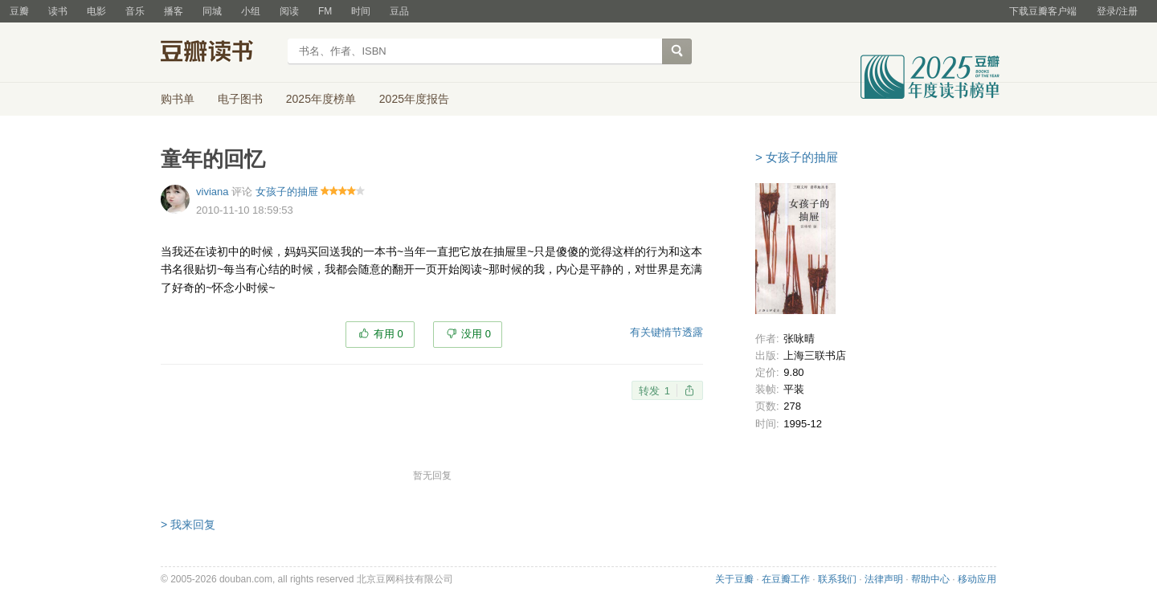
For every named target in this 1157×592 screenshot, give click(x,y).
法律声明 (884, 579)
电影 (96, 11)
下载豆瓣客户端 (1043, 11)
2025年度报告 (414, 98)
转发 (654, 391)
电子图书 (240, 98)
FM (325, 11)
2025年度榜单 (321, 98)
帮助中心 (930, 579)
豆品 (399, 11)
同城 (212, 11)
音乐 (135, 11)
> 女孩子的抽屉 (796, 157)
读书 (57, 11)
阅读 (289, 11)
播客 (173, 11)
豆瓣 (19, 11)
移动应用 (977, 579)
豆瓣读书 (219, 53)
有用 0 (388, 334)
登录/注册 (1117, 11)
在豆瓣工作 (786, 579)
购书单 (177, 98)
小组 (250, 11)
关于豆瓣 (734, 579)
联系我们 (837, 579)
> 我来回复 (188, 524)
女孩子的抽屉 (287, 192)
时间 (360, 11)
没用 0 (476, 334)
